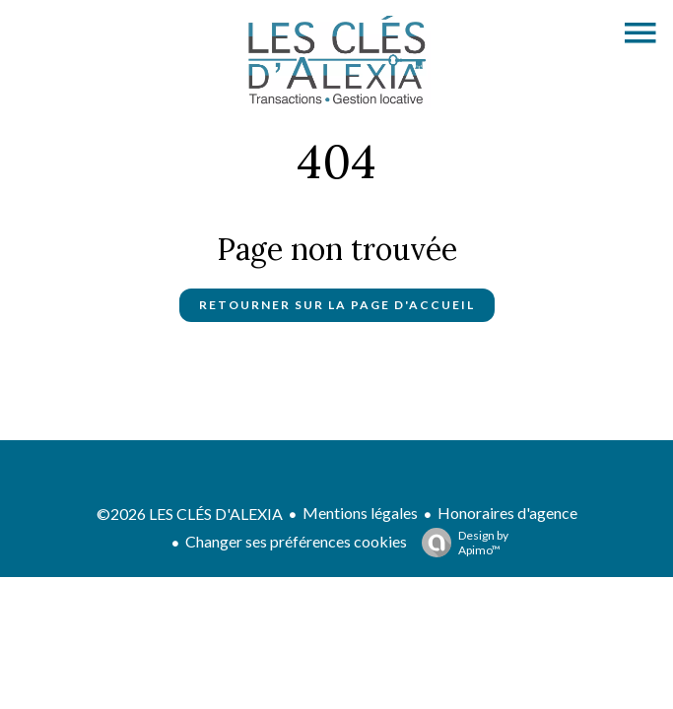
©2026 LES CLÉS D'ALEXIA (190, 513)
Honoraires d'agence (507, 512)
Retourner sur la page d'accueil (337, 304)
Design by (460, 542)
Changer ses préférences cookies (296, 541)
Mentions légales (360, 512)
